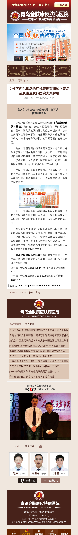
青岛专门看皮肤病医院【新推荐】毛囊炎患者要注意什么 (39, 335)
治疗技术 (15, 73)
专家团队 (63, 68)
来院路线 (63, 73)
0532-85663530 (46, 512)
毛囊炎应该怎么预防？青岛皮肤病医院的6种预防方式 (37, 350)
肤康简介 (31, 68)
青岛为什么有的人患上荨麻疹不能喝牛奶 (30, 356)
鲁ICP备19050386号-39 (54, 522)
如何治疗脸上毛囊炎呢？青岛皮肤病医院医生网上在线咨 (39, 340)
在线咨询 (46, 73)
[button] (51, 531)
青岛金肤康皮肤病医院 (28, 255)
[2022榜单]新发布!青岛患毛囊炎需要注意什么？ (34, 371)
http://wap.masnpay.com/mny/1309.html (40, 285)
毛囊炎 (21, 80)
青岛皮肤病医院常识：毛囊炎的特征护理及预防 (34, 366)
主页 (11, 80)
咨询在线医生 (39, 113)
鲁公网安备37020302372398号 (27, 522)
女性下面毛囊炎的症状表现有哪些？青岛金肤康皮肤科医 (39, 330)
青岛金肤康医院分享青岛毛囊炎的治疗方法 (31, 376)
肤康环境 (31, 73)
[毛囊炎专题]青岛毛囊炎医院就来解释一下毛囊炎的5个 (38, 345)
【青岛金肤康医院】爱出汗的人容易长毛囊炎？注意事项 (39, 361)
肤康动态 (46, 68)
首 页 (15, 68)
